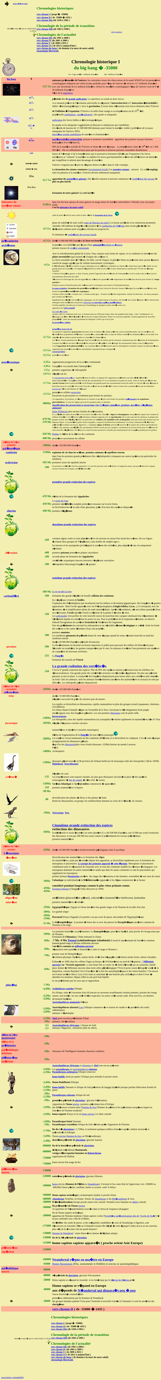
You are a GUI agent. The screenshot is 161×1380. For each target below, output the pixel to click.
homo (55, 1184)
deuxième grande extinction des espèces (74, 524)
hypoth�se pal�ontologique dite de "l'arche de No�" (130, 1216)
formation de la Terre (104, 215)
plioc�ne (11, 984)
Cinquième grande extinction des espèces (82, 825)
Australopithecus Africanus (65, 1025)
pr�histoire (8, 1045)
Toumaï (72, 940)
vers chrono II (44, 17)
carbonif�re (11, 595)
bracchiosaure (71, 764)
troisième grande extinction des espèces (74, 577)
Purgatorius (74, 876)
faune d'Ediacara (60, 411)
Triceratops (58, 813)
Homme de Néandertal (62, 1233)
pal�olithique (9, 1268)
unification (57, 120)
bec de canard (75, 780)
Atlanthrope (58, 1199)
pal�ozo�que (11, 448)
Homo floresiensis (62, 1263)
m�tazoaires (131, 399)
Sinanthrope (93, 1184)
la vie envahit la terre (62, 591)
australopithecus (85, 1069)
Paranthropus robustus (63, 1095)
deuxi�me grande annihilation (66, 134)
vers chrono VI (44, 45)
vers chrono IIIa (45, 20)
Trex (67, 813)
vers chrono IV (44, 40)
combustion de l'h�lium (113, 226)
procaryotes (56, 389)
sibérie (135, 1202)
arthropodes (61, 616)
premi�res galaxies (77, 179)
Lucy (81, 1007)
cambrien (11, 452)
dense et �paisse (107, 245)
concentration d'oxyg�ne (64, 378)
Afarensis (86, 1065)
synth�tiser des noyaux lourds (82, 234)
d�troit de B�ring (120, 1280)
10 (31, 103)
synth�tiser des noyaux (143, 179)
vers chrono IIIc (45, 38)
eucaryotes (76, 392)
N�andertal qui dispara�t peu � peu (107, 1290)
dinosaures (115, 713)
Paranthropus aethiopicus (65, 1072)
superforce (68, 93)
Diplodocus (57, 764)
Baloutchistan (94, 1153)
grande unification (77, 99)
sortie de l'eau (61, 501)
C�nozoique (11, 853)
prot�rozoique (10, 362)
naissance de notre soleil (71, 207)
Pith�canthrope (119, 1199)
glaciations (68, 1129)
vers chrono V (43, 43)
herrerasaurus (59, 716)
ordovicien (11, 462)
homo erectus (88, 1114)
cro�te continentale (79, 248)
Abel (54, 1018)
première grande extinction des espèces (73, 481)
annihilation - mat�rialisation (78, 114)
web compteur (116, 32)
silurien (11, 510)
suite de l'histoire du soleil (96, 222)
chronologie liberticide (48, 51)
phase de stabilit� (60, 222)
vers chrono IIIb (45, 29)
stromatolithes (58, 351)
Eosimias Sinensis (60, 889)
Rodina (55, 434)
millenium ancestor (84, 946)
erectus (76, 1104)
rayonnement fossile (98, 169)
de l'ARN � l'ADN (59, 312)
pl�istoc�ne (9, 1057)
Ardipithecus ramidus (63, 988)
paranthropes (62, 1069)
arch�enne (8, 245)
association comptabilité (12, 1377)
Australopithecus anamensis (66, 1002)
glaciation (80, 1100)
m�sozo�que (11, 692)
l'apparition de (102, 302)
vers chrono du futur (47, 48)
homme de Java (89, 1107)
